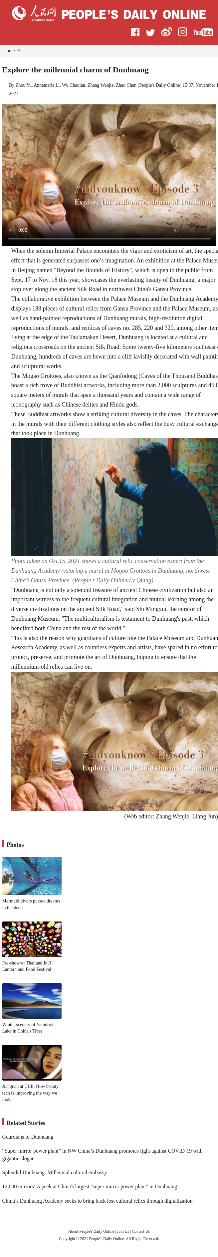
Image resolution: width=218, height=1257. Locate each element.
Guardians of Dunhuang (28, 1137)
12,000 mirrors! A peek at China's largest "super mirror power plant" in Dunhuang (89, 1186)
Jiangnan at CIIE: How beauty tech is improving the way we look (30, 1093)
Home (9, 50)
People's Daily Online (159, 85)
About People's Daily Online (91, 1231)
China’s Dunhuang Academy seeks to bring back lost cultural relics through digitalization (97, 1201)
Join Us (123, 1231)
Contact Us (141, 1231)
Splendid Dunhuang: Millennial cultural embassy (54, 1172)
